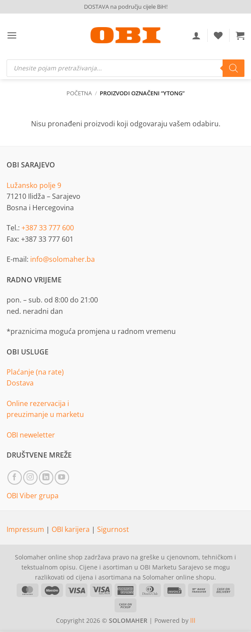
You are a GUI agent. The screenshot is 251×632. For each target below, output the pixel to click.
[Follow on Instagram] (30, 477)
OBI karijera (71, 529)
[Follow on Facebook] (14, 477)
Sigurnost (113, 529)
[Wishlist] (218, 35)
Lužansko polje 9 (34, 185)
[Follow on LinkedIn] (46, 477)
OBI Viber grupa (33, 495)
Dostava (20, 383)
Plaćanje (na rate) (35, 372)
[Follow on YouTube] (62, 477)
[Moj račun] (196, 35)
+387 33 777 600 (47, 228)
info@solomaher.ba (62, 259)
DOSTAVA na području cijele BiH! (125, 6)
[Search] (233, 68)
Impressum (26, 529)
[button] (12, 35)
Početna (79, 93)
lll (192, 620)
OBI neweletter (31, 435)
